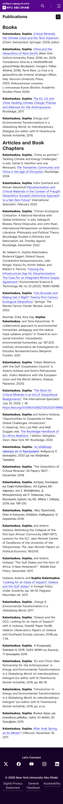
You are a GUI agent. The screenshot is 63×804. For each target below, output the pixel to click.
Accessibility (52, 783)
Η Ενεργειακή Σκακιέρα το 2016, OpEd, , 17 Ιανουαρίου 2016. (31, 650)
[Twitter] (6, 764)
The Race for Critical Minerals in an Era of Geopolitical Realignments (30, 395)
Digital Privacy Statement (13, 785)
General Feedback (33, 785)
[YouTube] (31, 764)
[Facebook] (18, 764)
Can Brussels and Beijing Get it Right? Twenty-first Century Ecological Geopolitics (30, 297)
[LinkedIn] (57, 764)
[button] (42, 6)
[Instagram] (44, 764)
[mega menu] (57, 6)
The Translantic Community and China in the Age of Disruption (31, 170)
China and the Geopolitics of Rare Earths (27, 51)
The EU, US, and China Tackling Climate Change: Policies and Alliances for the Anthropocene (29, 103)
